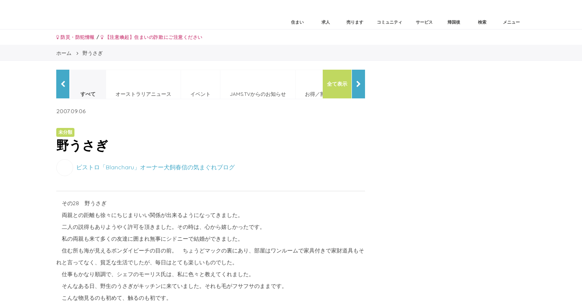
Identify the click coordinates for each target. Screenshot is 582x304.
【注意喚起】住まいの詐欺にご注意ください (152, 37)
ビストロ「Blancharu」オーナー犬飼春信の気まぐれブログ (155, 167)
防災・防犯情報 (75, 37)
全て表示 (337, 84)
